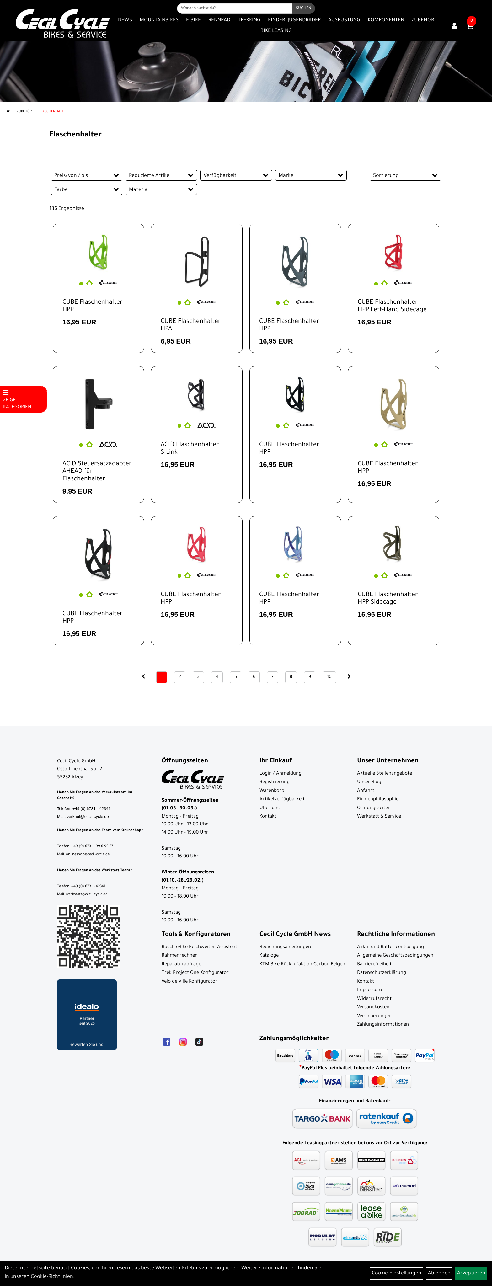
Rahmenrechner (179, 955)
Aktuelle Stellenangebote (384, 773)
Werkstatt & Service (379, 816)
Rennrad (219, 20)
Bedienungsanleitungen (285, 947)
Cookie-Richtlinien (52, 1277)
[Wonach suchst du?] (234, 8)
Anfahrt (365, 791)
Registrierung (274, 782)
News (125, 20)
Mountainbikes (159, 20)
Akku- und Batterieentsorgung (390, 947)
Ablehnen (439, 1273)
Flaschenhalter (53, 112)
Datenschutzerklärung (381, 973)
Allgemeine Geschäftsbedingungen (395, 955)
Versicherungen (374, 1016)
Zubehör (423, 20)
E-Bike (193, 20)
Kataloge (269, 955)
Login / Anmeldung (280, 773)
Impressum (369, 990)
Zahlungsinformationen (383, 1024)
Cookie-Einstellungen (396, 1273)
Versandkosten (373, 1007)
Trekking (249, 20)
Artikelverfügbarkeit (282, 799)
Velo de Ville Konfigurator (189, 982)
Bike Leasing (276, 31)
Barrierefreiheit (374, 964)
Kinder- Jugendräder (294, 20)
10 (329, 677)
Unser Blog (369, 782)
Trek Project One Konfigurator (195, 973)
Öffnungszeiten (374, 808)
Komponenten (386, 20)
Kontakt (267, 816)
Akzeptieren (471, 1273)
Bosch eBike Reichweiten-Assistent (199, 947)
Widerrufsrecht (374, 999)
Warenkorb (271, 791)
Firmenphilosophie (377, 799)
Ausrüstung (344, 20)
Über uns (269, 808)
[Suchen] (303, 8)
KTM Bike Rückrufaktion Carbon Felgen (302, 964)
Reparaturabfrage (181, 964)
